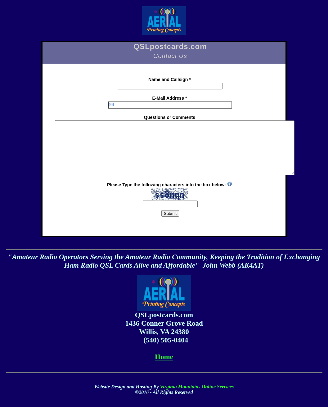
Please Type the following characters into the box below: (169, 191)
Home (164, 357)
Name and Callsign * (169, 79)
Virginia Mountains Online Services (197, 386)
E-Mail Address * (169, 98)
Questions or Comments (169, 117)
